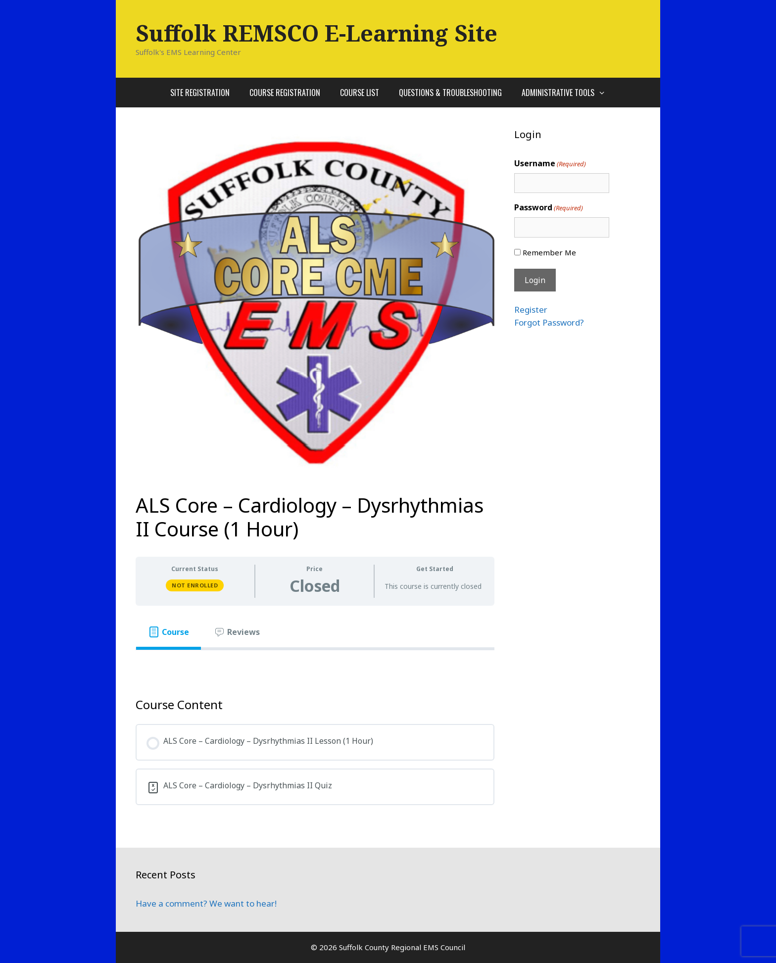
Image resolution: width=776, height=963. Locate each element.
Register (530, 309)
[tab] (168, 632)
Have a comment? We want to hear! (206, 903)
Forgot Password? (549, 322)
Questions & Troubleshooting (450, 92)
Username (550, 163)
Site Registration (200, 92)
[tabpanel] (315, 666)
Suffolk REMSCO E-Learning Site (316, 33)
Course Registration (284, 92)
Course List (359, 92)
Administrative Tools (569, 92)
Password (548, 207)
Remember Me (549, 252)
